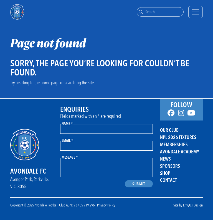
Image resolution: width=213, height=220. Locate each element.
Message (70, 157)
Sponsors (170, 166)
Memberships (174, 144)
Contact (168, 180)
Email (67, 140)
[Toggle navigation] (195, 12)
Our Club (169, 130)
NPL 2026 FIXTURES (178, 137)
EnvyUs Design (193, 205)
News (165, 158)
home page (49, 82)
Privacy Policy (106, 205)
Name (67, 123)
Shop (165, 173)
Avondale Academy (179, 151)
